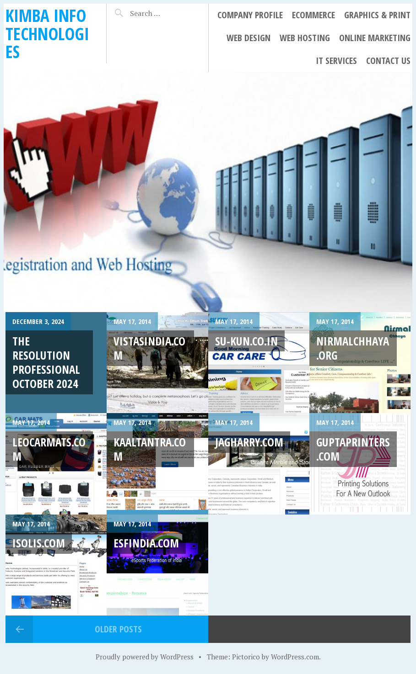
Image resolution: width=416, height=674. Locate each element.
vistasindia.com (149, 348)
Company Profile (250, 15)
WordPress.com (295, 656)
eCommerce (313, 15)
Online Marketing (375, 38)
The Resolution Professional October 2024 (46, 362)
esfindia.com (146, 543)
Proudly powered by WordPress (145, 656)
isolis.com (38, 543)
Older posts (118, 629)
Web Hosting (305, 38)
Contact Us (388, 60)
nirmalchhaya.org (352, 348)
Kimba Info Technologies (47, 33)
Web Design (248, 38)
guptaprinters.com (353, 449)
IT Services (336, 60)
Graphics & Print (377, 15)
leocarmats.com (49, 449)
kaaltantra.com (149, 449)
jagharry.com (249, 442)
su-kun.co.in (246, 341)
